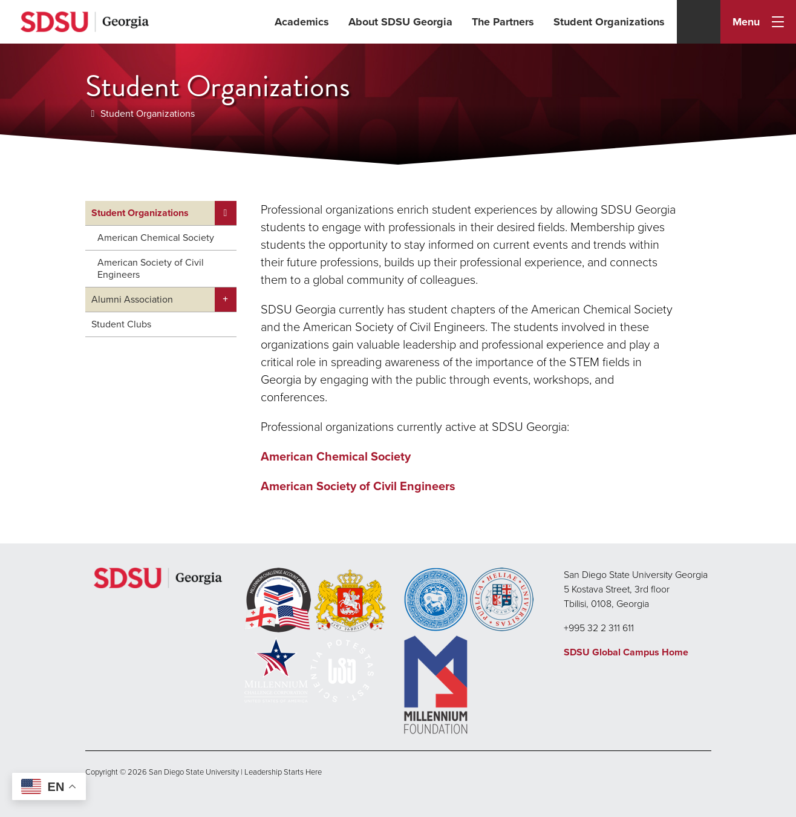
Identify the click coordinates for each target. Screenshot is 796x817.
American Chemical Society (155, 237)
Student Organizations (609, 21)
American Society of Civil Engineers (150, 268)
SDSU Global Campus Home (626, 652)
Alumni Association (132, 299)
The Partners (503, 21)
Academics (302, 21)
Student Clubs (121, 324)
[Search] (698, 22)
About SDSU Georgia (400, 21)
